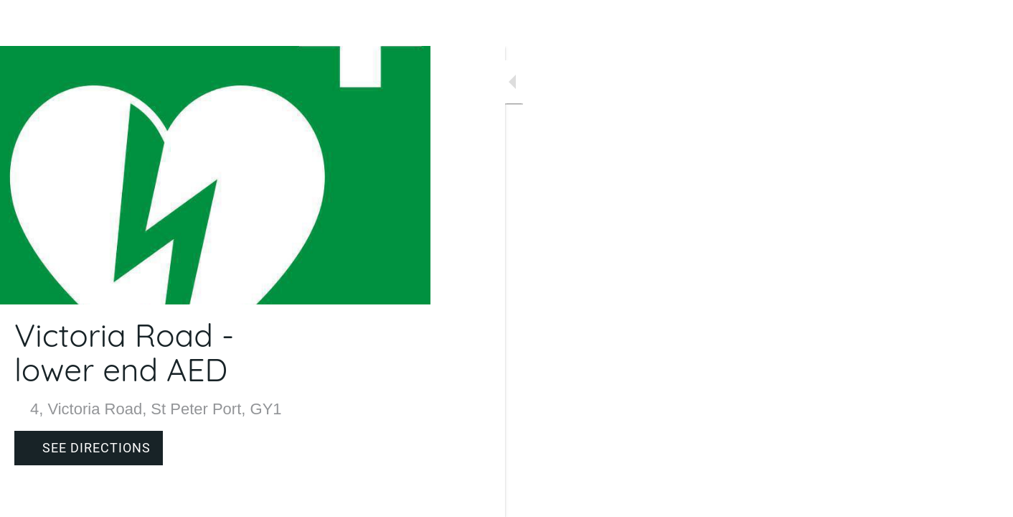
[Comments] (402, 497)
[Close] (23, 23)
